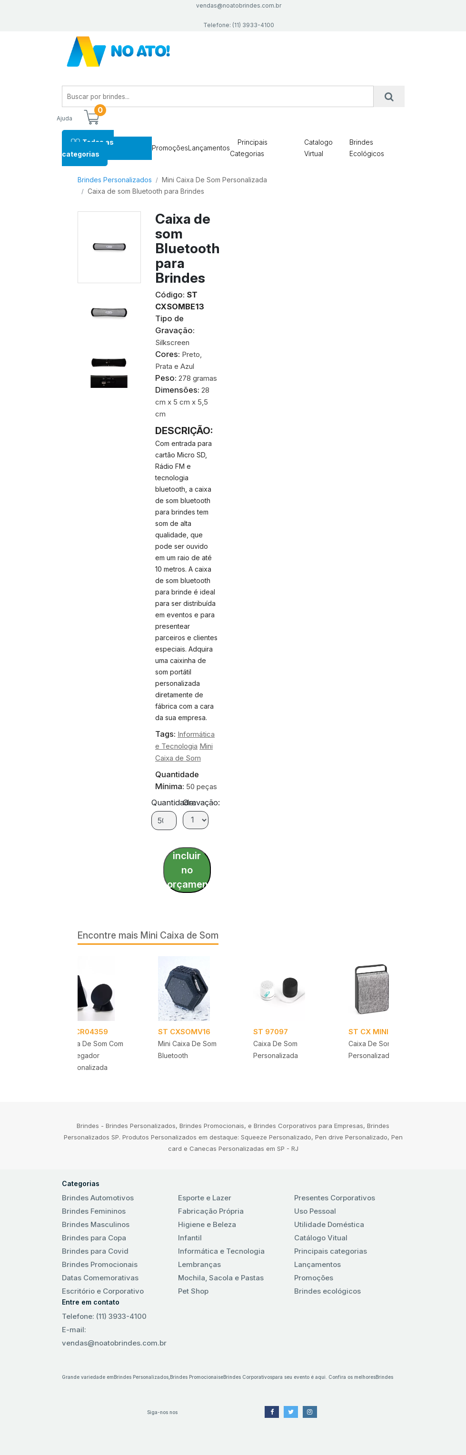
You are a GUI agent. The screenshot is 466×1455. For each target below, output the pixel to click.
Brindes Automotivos (98, 1197)
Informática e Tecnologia (221, 1251)
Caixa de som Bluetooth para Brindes (146, 191)
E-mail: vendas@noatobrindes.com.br (114, 1336)
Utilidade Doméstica (329, 1224)
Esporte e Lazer (204, 1197)
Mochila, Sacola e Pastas (221, 1277)
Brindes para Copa (94, 1237)
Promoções (170, 148)
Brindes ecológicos (327, 1291)
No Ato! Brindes (233, 51)
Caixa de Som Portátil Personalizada (382, 1049)
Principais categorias (330, 1251)
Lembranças (199, 1264)
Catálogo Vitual (320, 1237)
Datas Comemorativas (100, 1277)
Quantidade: (173, 802)
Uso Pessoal (315, 1211)
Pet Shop (193, 1291)
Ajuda (64, 118)
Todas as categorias (88, 148)
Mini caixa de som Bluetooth (187, 1049)
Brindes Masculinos (95, 1224)
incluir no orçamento (189, 870)
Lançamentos (209, 148)
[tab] (109, 309)
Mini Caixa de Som (179, 935)
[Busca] (389, 96)
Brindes (384, 1377)
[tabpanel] (289, 1017)
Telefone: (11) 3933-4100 (104, 1316)
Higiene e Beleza (207, 1224)
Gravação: (201, 802)
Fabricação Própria (211, 1211)
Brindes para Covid (95, 1251)
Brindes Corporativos (247, 1377)
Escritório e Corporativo (103, 1291)
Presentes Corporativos (334, 1197)
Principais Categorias (249, 148)
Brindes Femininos (94, 1211)
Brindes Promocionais (100, 1264)
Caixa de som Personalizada (275, 1049)
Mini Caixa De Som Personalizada (214, 180)
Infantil (190, 1237)
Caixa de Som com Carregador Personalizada (93, 1055)
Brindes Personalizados (115, 180)
